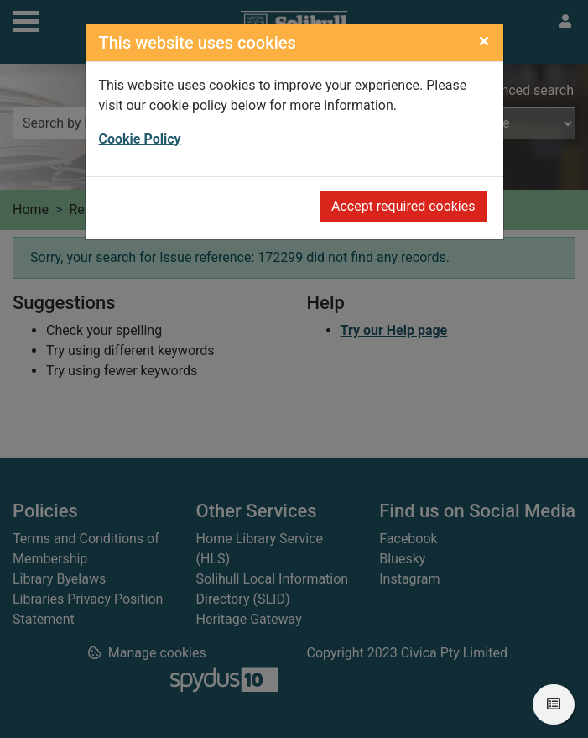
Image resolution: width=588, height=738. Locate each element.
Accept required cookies (403, 206)
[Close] (484, 41)
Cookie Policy (140, 139)
